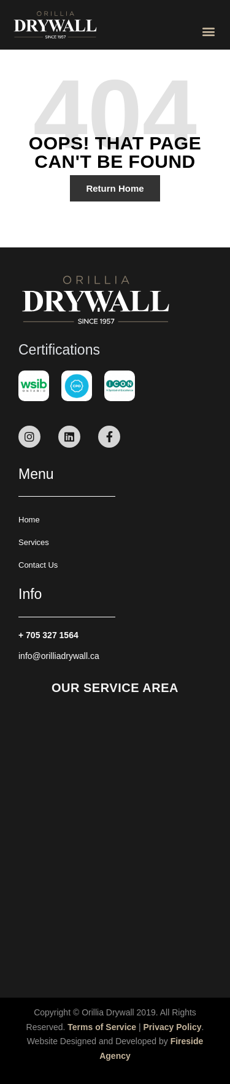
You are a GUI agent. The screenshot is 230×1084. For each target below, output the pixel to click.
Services (33, 542)
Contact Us (38, 565)
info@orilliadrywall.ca (58, 656)
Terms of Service (101, 1027)
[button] (208, 31)
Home (29, 519)
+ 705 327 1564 (48, 635)
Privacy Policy (173, 1027)
